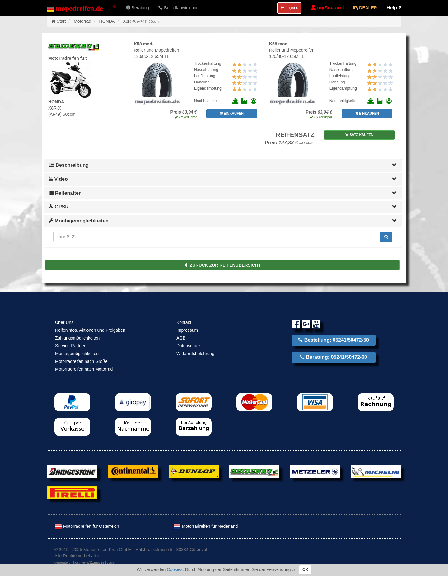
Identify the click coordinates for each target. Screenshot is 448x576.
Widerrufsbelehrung (195, 353)
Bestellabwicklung (178, 7)
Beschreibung (69, 165)
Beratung (137, 7)
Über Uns (64, 322)
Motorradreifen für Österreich (86, 526)
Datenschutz (188, 345)
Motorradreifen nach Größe (81, 361)
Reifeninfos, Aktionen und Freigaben (90, 330)
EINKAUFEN (232, 113)
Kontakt (183, 322)
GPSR (59, 206)
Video (58, 179)
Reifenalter (65, 193)
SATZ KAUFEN (359, 135)
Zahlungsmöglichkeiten (77, 337)
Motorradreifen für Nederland (205, 526)
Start (61, 21)
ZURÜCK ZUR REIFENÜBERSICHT (222, 265)
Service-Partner (70, 345)
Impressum (187, 330)
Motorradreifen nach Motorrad (84, 369)
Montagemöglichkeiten (79, 220)
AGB (181, 337)
